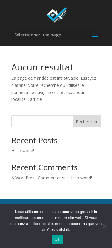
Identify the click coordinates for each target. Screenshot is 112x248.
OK (57, 239)
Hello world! (22, 150)
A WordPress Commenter (36, 178)
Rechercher (87, 121)
